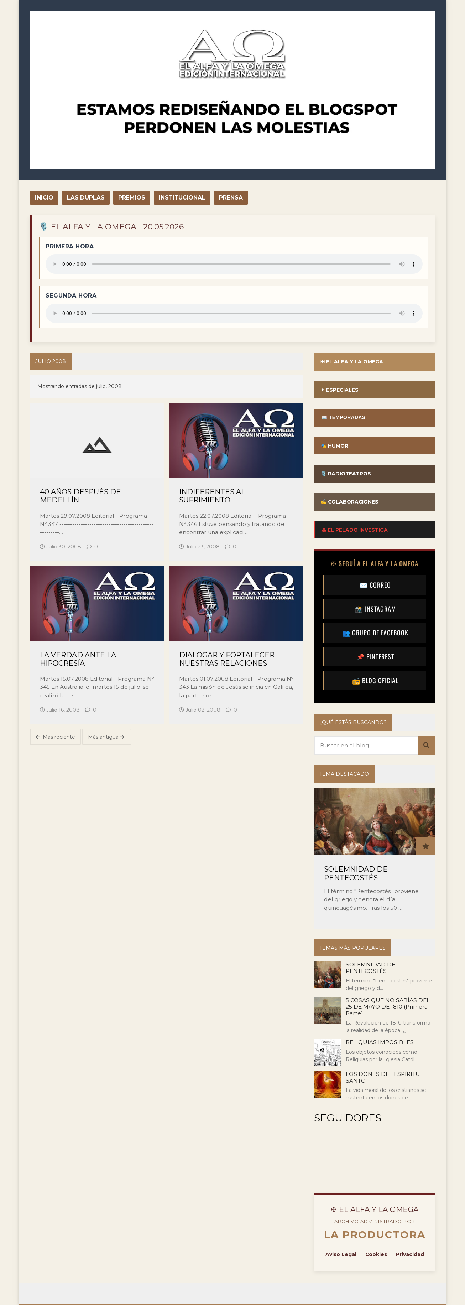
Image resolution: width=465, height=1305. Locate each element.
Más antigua (106, 737)
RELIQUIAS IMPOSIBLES (380, 1043)
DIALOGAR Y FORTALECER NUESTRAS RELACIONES (227, 659)
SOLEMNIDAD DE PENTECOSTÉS (356, 874)
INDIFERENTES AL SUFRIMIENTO (212, 496)
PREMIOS (131, 197)
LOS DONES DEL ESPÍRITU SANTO (383, 1078)
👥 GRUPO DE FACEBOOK (375, 633)
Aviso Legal (340, 1255)
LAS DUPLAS (86, 197)
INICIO (44, 197)
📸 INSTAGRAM (375, 609)
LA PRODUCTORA (374, 1235)
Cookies (376, 1255)
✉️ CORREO (375, 585)
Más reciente (55, 737)
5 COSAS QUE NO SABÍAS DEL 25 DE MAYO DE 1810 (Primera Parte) (388, 1008)
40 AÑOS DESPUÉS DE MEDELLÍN (80, 496)
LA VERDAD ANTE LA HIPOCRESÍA (78, 659)
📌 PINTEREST (375, 657)
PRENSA (231, 197)
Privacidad (410, 1255)
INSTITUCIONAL (182, 197)
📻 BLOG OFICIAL (375, 681)
